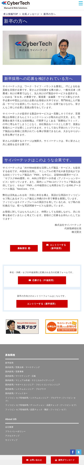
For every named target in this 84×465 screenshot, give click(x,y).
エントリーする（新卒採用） (57, 247)
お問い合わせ (36, 460)
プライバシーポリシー (15, 431)
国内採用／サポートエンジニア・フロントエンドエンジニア (32, 384)
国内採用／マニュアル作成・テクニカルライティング (29, 380)
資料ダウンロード (66, 460)
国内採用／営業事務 (14, 371)
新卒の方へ (50, 14)
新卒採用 (9, 363)
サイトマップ (11, 440)
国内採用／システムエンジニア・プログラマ (25, 389)
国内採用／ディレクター (16, 393)
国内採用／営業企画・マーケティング (22, 367)
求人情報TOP (10, 14)
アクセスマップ (12, 436)
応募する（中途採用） (43, 280)
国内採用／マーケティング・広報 (20, 376)
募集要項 (22, 248)
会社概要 (9, 427)
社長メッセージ (30, 14)
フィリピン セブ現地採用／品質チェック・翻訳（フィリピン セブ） (36, 409)
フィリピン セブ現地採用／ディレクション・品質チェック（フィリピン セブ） (41, 405)
